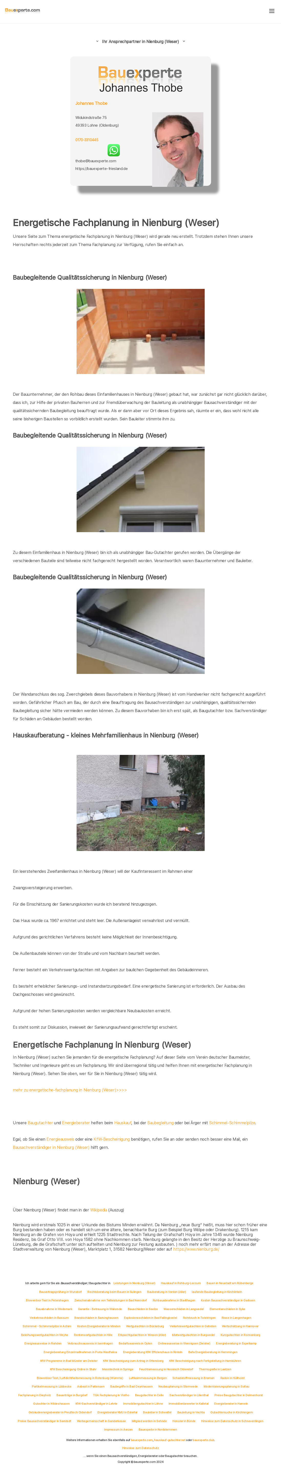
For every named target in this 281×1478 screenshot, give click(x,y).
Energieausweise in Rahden (42, 1343)
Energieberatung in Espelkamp (236, 1343)
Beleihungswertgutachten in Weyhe (44, 1335)
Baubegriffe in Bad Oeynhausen (131, 1386)
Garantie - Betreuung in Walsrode (100, 1309)
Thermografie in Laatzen (215, 1369)
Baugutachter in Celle (149, 1395)
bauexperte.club (203, 1440)
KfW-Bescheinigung (111, 1139)
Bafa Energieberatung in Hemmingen (212, 1352)
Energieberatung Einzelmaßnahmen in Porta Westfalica (80, 1352)
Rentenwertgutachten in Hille (93, 1335)
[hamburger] (272, 11)
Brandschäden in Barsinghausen (96, 1318)
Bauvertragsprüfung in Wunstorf (60, 1292)
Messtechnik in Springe (117, 1369)
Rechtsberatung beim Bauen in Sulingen (114, 1292)
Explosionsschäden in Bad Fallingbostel (150, 1318)
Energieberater (76, 1122)
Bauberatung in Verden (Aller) (166, 1292)
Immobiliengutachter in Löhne (143, 1403)
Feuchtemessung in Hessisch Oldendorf (166, 1369)
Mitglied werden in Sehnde (149, 1421)
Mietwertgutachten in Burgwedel (193, 1335)
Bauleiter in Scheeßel (157, 1412)
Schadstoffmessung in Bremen (193, 1378)
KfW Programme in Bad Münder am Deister (68, 1361)
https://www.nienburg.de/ (196, 1249)
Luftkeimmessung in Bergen (147, 1378)
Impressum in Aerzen (118, 1429)
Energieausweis (60, 1139)
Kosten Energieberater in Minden (98, 1326)
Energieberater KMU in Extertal (117, 1412)
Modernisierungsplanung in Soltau (226, 1386)
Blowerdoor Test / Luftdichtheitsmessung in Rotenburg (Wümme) (80, 1378)
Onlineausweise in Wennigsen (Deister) (184, 1343)
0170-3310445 (86, 140)
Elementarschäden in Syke (227, 1309)
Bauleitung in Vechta (191, 1412)
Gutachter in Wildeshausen (51, 1403)
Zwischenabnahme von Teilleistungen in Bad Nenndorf (110, 1300)
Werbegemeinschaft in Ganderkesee (101, 1421)
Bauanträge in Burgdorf (71, 1395)
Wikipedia (99, 1210)
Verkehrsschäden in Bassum (49, 1318)
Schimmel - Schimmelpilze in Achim (47, 1326)
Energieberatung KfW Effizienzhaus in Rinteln (152, 1352)
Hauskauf (122, 1122)
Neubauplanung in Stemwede (178, 1386)
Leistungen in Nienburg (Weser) (134, 1283)
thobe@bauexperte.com (95, 161)
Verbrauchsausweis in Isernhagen (90, 1343)
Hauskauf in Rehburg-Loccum (181, 1283)
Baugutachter (40, 1122)
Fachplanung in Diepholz (34, 1395)
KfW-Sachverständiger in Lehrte (96, 1403)
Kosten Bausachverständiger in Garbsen (228, 1300)
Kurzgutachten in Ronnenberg (240, 1335)
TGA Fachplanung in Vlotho (111, 1395)
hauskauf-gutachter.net (169, 1440)
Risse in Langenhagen (236, 1318)
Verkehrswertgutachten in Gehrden (193, 1326)
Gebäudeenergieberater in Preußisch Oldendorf (59, 1412)
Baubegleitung (160, 1122)
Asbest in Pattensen (90, 1386)
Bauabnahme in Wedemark (54, 1309)
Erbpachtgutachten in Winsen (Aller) (142, 1335)
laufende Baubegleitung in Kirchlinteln (217, 1292)
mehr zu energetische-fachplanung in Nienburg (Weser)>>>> (70, 1090)
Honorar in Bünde (183, 1421)
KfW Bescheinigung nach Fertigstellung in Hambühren (205, 1361)
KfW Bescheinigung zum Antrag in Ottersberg (133, 1361)
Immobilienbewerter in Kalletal (189, 1403)
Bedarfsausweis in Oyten (135, 1343)
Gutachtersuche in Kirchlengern (231, 1412)
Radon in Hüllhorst (232, 1378)
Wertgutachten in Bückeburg (145, 1326)
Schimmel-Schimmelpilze (232, 1122)
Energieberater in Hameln (231, 1403)
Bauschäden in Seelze (143, 1309)
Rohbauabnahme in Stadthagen (174, 1300)
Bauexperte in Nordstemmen (158, 1429)
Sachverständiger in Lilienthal (189, 1395)
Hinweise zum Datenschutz (140, 1448)
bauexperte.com (142, 1440)
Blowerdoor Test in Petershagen (47, 1300)
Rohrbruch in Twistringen (199, 1318)
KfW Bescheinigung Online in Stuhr (73, 1369)
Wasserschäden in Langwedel (183, 1309)
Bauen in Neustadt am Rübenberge (229, 1283)
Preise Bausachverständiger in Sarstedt (44, 1421)
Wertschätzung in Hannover (240, 1326)
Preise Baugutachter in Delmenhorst (238, 1395)
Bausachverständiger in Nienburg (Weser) (51, 1147)
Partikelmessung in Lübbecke (51, 1386)
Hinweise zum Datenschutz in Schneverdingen (232, 1421)
